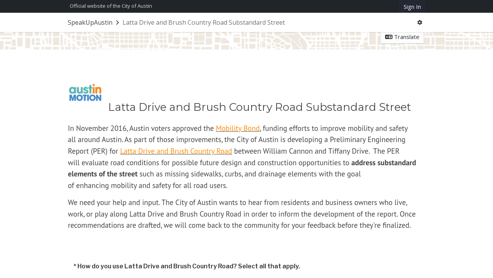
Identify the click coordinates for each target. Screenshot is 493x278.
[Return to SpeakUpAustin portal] (94, 22)
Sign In (412, 6)
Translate (402, 37)
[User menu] (419, 22)
